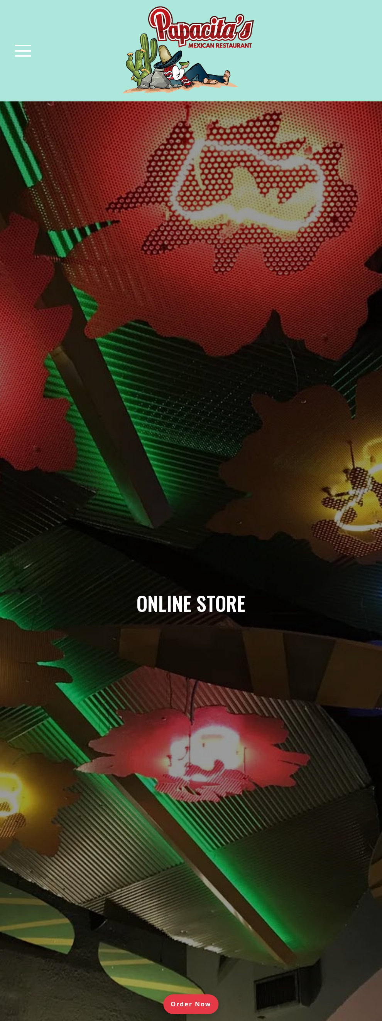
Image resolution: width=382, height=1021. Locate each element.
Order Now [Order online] (195, 1003)
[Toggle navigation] (23, 50)
